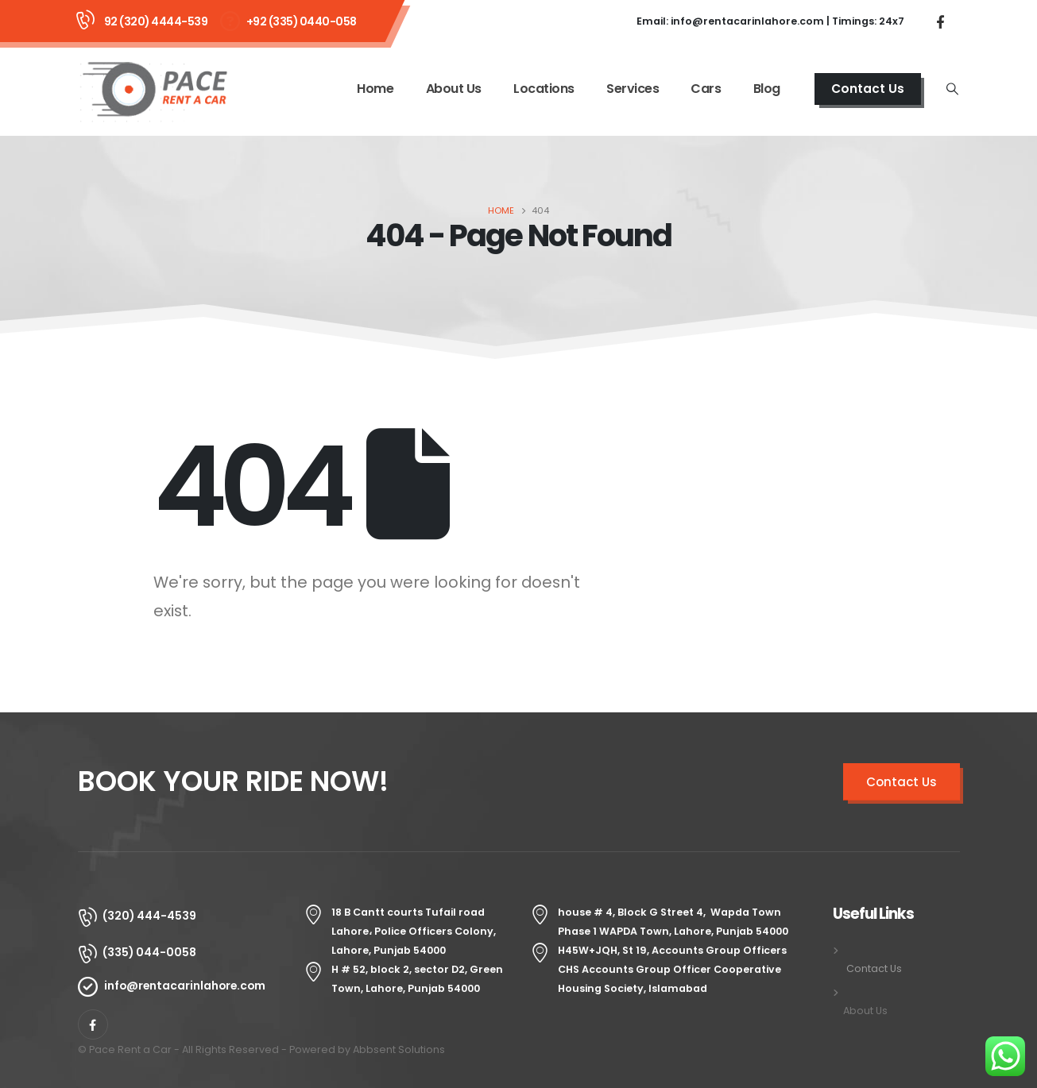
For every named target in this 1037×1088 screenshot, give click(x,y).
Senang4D (474, 1049)
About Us (454, 88)
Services (632, 88)
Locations (544, 88)
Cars (706, 88)
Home (375, 88)
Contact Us (867, 88)
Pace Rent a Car (130, 1049)
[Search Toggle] (952, 89)
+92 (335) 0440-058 (301, 21)
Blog (766, 88)
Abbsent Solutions (399, 1049)
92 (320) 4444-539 (156, 21)
